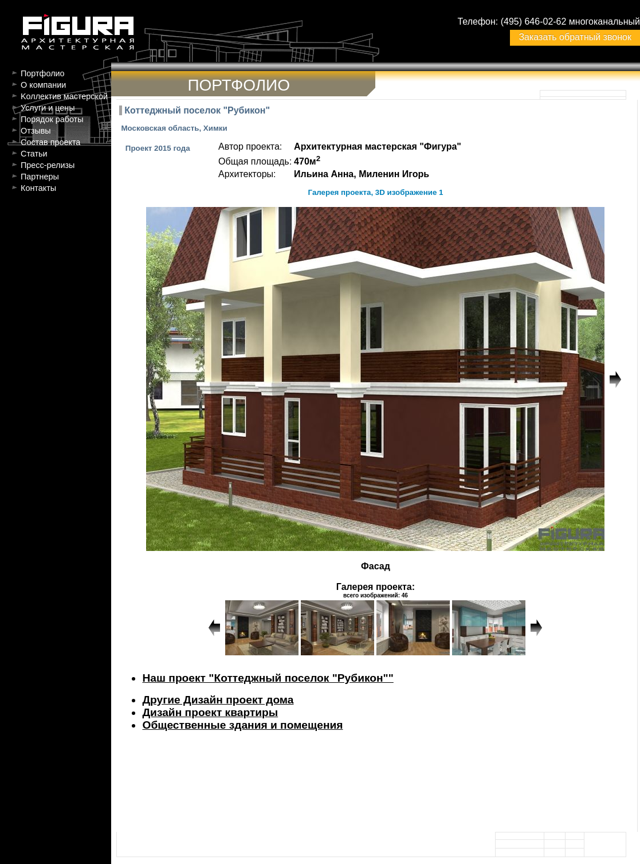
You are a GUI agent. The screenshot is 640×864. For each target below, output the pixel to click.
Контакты (38, 188)
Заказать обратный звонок (575, 37)
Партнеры (40, 176)
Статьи (34, 153)
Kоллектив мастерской (64, 96)
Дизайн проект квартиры (210, 712)
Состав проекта (50, 142)
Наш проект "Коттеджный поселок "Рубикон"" (267, 678)
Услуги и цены (48, 107)
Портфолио (43, 73)
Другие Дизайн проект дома (217, 700)
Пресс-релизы (47, 165)
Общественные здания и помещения (242, 725)
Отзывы (36, 130)
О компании (43, 84)
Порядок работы (52, 119)
